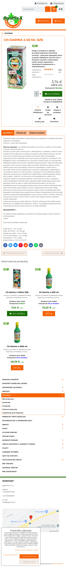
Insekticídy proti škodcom (12, 413)
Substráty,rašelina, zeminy (14, 383)
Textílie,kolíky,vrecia (33, 460)
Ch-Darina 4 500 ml (49, 292)
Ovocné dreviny (9, 432)
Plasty (33, 448)
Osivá (33, 428)
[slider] (49, 69)
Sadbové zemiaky (33, 440)
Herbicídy (6, 402)
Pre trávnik (7, 464)
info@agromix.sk (8, 502)
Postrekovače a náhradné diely (17, 420)
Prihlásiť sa (41, 3)
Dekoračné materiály (33, 387)
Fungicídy (6, 406)
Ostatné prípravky (9, 409)
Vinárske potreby (10, 452)
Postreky (33, 395)
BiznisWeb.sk (58, 564)
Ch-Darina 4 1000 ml (17, 346)
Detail (49, 313)
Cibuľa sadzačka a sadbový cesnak (33, 444)
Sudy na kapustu (10, 456)
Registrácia (57, 3)
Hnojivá (33, 391)
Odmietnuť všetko (29, 562)
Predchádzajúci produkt (14, 253)
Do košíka (52, 94)
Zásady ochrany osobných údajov (27, 550)
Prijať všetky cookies (29, 556)
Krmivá (33, 425)
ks (38, 94)
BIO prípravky (8, 399)
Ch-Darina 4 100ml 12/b (17, 292)
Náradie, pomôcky (33, 379)
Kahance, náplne (10, 468)
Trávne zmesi (8, 436)
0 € (60, 9)
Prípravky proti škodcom (33, 417)
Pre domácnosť (9, 471)
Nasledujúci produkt (53, 253)
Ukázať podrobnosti (10, 555)
